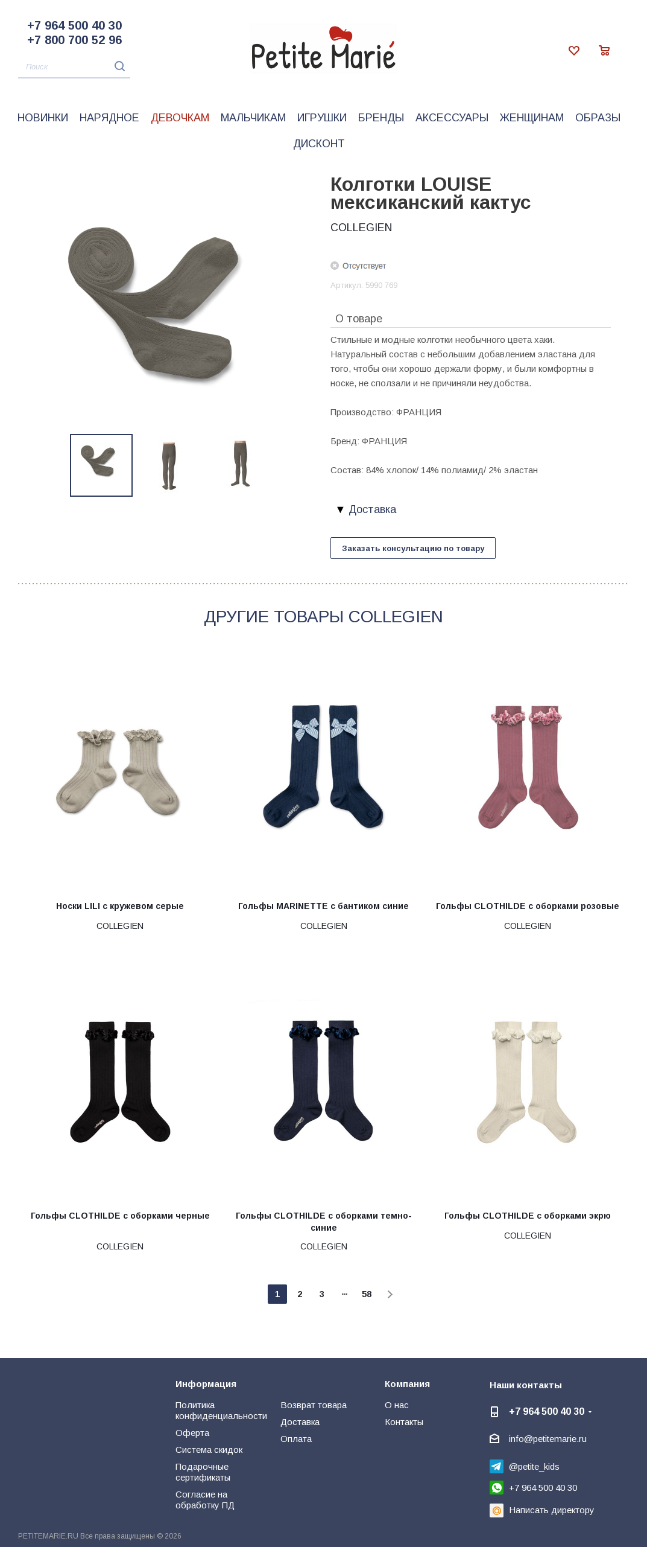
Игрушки (322, 118)
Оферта (192, 1432)
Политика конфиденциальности (221, 1410)
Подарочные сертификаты (202, 1471)
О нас (397, 1405)
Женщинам (532, 118)
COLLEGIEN (361, 228)
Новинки (42, 118)
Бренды (381, 118)
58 (366, 1294)
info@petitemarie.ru (548, 1439)
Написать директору (552, 1510)
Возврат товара (313, 1405)
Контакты (404, 1422)
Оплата (296, 1439)
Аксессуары (451, 118)
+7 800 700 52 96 (74, 39)
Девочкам (180, 118)
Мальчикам (253, 118)
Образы (597, 118)
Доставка (300, 1422)
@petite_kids (534, 1466)
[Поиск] (74, 67)
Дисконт (319, 144)
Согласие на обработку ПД (205, 1499)
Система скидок (208, 1449)
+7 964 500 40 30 (74, 25)
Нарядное (109, 118)
